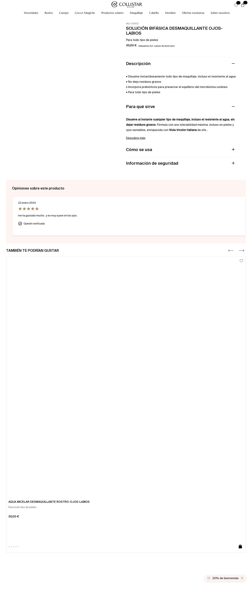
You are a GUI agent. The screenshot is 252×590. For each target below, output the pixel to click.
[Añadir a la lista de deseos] (241, 261)
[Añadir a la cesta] (240, 546)
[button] (31, 12)
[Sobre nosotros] (220, 12)
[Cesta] (242, 5)
